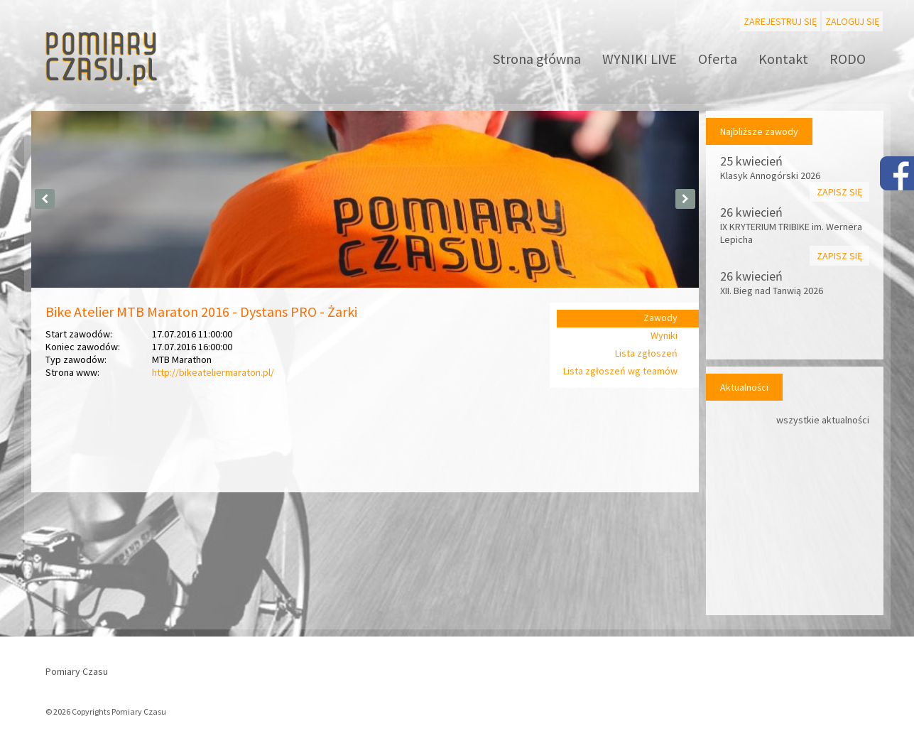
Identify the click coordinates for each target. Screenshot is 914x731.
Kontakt (783, 58)
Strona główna (537, 58)
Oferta (717, 58)
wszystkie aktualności (822, 419)
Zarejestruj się (780, 21)
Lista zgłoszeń (646, 353)
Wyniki (664, 335)
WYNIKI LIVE (639, 58)
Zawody (660, 317)
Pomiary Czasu (76, 671)
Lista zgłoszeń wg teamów (620, 370)
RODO (847, 58)
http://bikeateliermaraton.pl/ (213, 372)
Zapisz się (839, 191)
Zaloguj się (852, 21)
